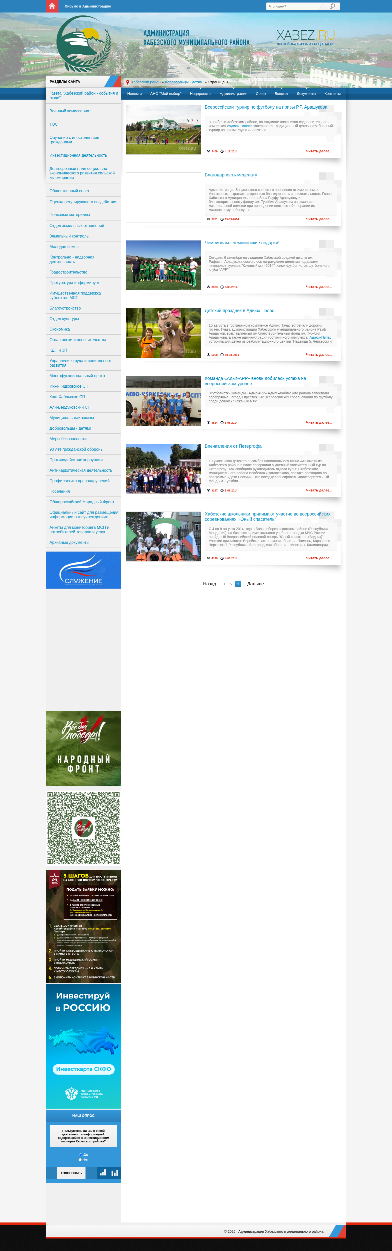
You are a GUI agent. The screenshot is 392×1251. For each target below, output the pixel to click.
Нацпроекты (200, 93)
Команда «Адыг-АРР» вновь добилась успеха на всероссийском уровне (255, 381)
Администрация (233, 93)
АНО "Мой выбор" (166, 93)
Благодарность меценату (231, 174)
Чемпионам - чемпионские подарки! (242, 242)
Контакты (332, 93)
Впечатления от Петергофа (233, 446)
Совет (261, 93)
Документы (306, 93)
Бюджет (281, 93)
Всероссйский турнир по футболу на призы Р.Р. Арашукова (266, 107)
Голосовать (71, 1173)
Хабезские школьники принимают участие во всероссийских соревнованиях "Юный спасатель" (267, 517)
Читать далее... (319, 151)
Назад (209, 583)
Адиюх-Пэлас (239, 126)
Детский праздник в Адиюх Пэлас (239, 310)
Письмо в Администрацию (88, 6)
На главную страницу (52, 6)
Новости (134, 93)
